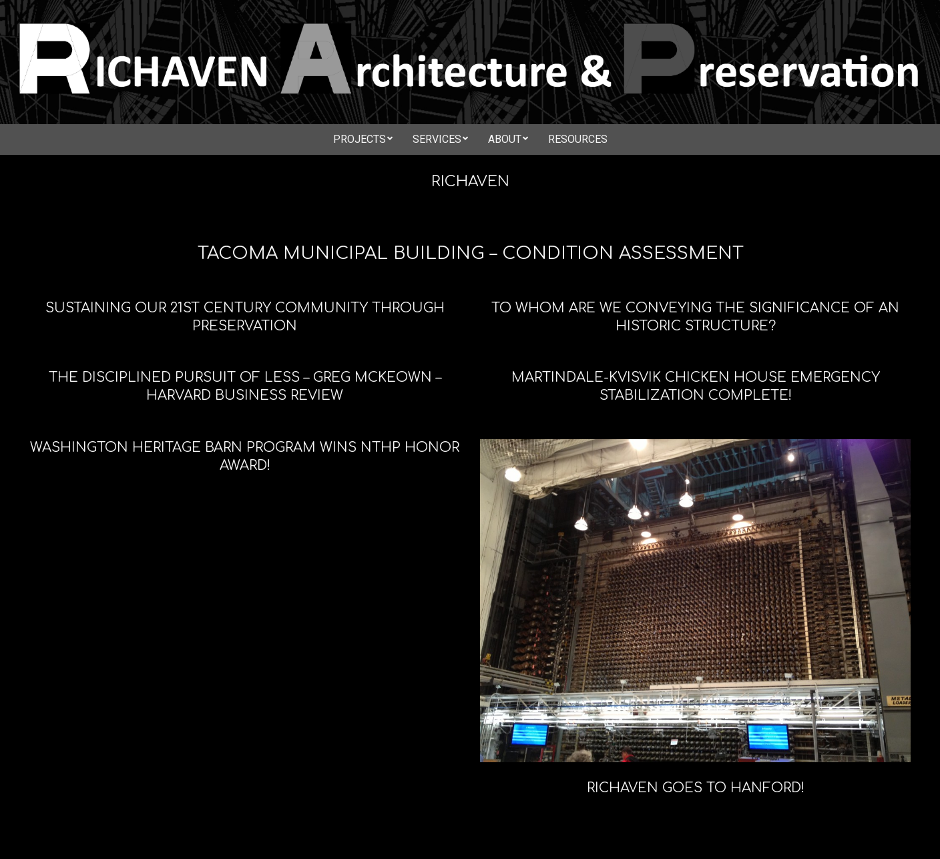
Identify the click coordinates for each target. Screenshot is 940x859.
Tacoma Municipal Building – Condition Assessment (470, 253)
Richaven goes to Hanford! (695, 788)
